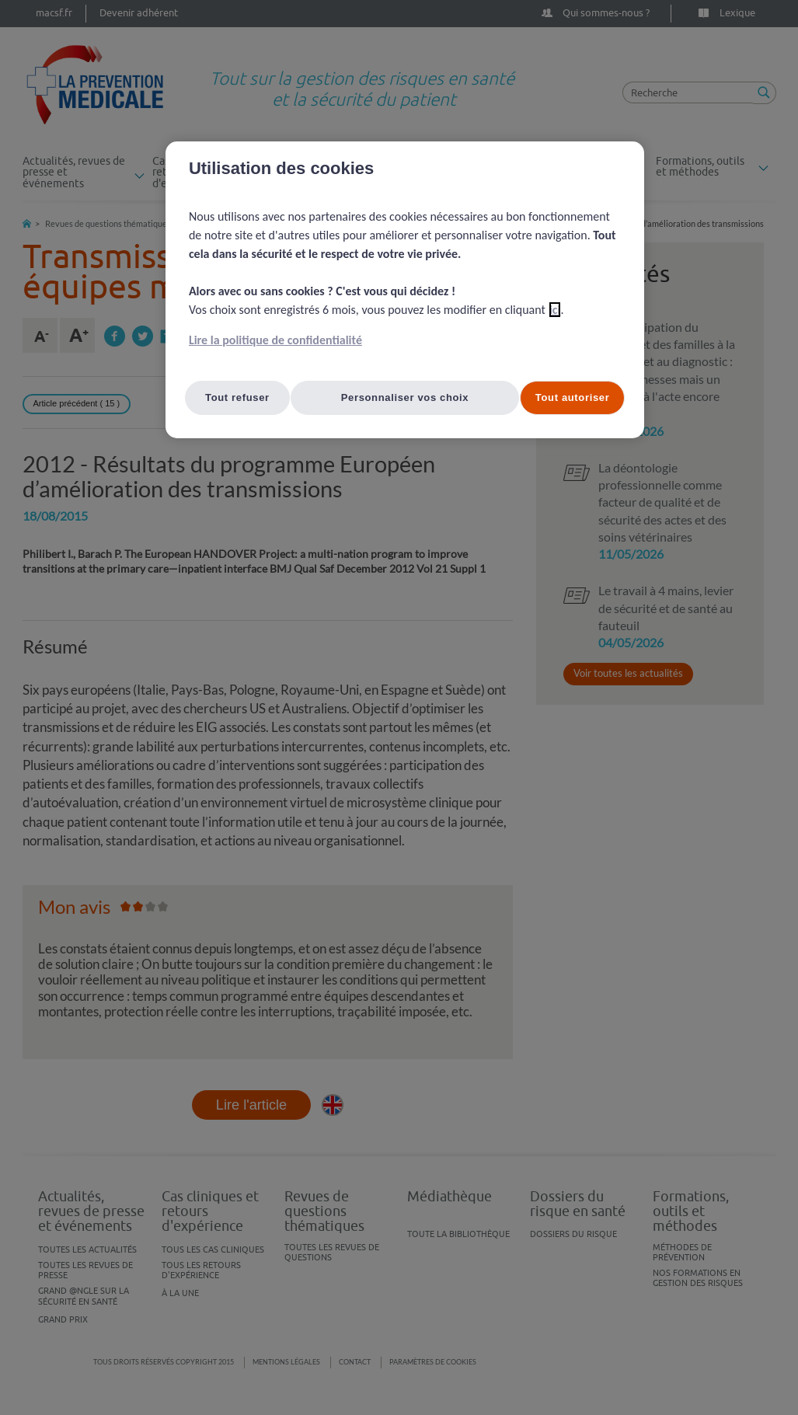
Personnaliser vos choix (405, 397)
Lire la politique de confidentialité (275, 340)
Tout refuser (237, 397)
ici (555, 309)
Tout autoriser (572, 397)
